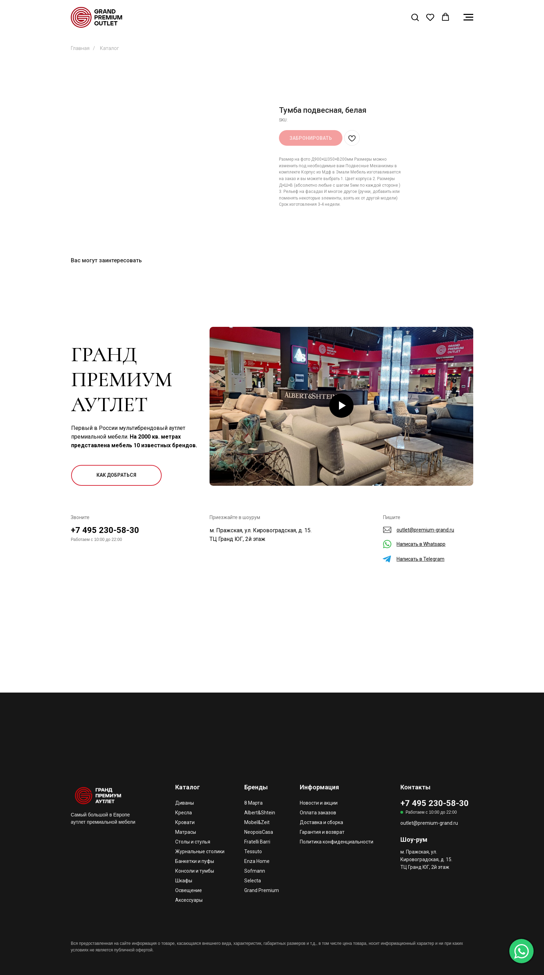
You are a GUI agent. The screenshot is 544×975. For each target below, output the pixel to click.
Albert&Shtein (259, 812)
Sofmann (254, 871)
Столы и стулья (192, 842)
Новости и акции (319, 803)
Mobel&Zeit (257, 822)
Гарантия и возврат (322, 832)
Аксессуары (189, 900)
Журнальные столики (199, 851)
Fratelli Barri (257, 842)
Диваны (184, 803)
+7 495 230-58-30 (105, 530)
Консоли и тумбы (194, 871)
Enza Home (257, 861)
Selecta (252, 880)
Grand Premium (261, 890)
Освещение (188, 890)
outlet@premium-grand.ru (429, 823)
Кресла (183, 812)
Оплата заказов (318, 812)
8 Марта (253, 803)
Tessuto (253, 851)
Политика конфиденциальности (336, 842)
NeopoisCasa (258, 832)
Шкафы (183, 880)
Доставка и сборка (321, 822)
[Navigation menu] (468, 17)
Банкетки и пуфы (194, 861)
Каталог (109, 48)
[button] (415, 17)
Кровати (185, 822)
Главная (80, 48)
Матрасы (185, 832)
